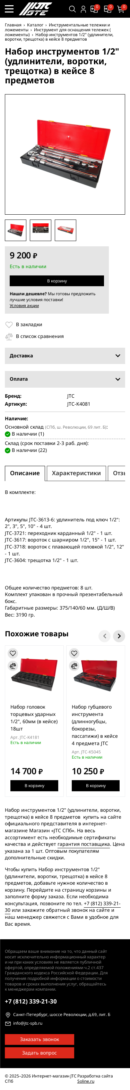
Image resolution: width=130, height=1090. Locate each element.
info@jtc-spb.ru (27, 1023)
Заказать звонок (39, 1039)
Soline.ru (85, 1081)
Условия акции (24, 306)
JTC (71, 396)
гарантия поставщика (84, 844)
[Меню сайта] (9, 9)
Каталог (35, 25)
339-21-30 (31, 1001)
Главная (13, 25)
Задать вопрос (39, 1053)
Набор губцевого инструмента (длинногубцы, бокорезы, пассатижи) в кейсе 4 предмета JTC (95, 725)
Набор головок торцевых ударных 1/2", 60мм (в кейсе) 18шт (34, 718)
